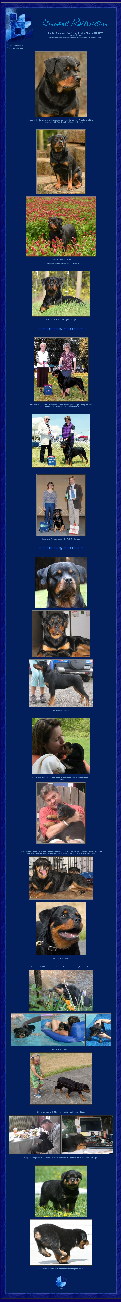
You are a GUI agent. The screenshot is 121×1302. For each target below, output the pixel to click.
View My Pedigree (16, 45)
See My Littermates (17, 48)
